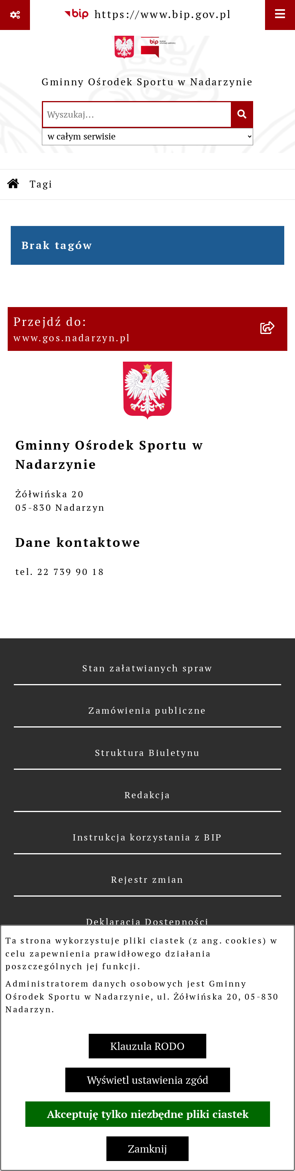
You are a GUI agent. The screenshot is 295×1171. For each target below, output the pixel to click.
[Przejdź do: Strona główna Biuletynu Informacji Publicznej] (14, 184)
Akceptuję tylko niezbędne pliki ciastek (148, 1114)
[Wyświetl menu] (280, 15)
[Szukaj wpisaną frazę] (242, 114)
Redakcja (147, 795)
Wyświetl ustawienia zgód (148, 1080)
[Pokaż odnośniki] (15, 15)
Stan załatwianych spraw (147, 668)
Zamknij (147, 1149)
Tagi (41, 184)
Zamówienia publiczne (147, 710)
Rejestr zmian (147, 879)
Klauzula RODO (147, 1046)
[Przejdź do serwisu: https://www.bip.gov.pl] (147, 14)
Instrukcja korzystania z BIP (147, 837)
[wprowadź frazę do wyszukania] (137, 114)
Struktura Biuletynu (148, 753)
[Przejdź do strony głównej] (147, 64)
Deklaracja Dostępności (147, 922)
